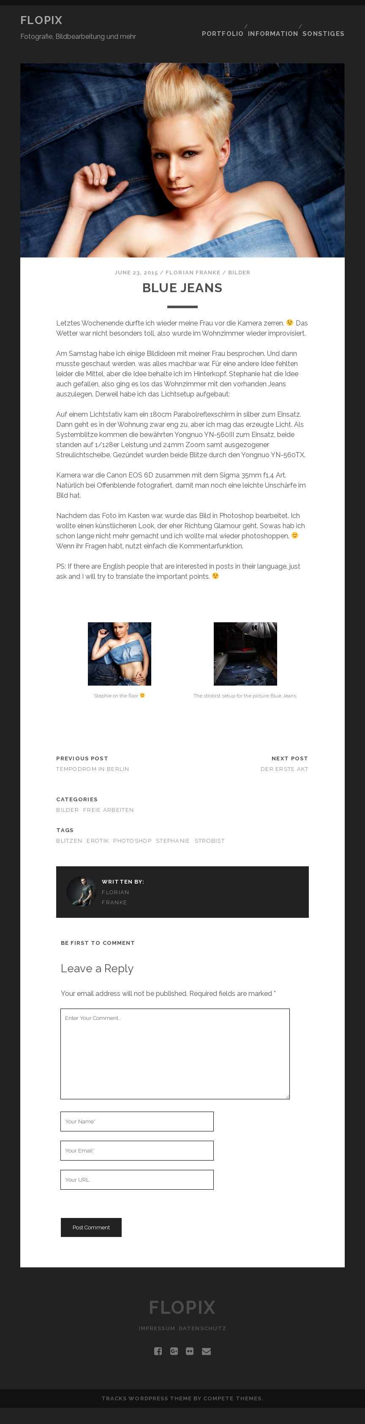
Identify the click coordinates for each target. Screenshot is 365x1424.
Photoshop (132, 824)
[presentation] (125, 1203)
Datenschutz (205, 1344)
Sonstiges (326, 20)
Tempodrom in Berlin (92, 752)
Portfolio (224, 20)
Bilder (239, 255)
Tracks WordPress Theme (146, 1414)
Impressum (154, 1344)
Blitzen (69, 824)
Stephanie (173, 824)
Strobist (210, 824)
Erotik (98, 824)
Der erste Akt (285, 752)
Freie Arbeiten (108, 793)
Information (275, 20)
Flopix (41, 20)
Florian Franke (193, 255)
